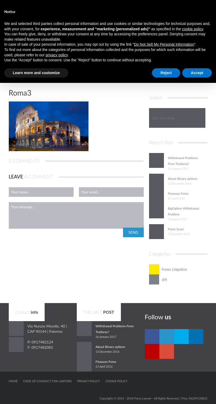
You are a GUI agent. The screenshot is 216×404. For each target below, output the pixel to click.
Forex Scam (176, 229)
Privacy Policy (88, 381)
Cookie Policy (116, 381)
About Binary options (183, 179)
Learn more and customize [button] (36, 73)
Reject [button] (166, 73)
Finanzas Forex (178, 193)
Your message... (76, 215)
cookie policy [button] (192, 29)
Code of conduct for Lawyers (47, 381)
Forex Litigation (168, 269)
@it (158, 279)
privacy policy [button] (57, 55)
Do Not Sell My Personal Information (164, 44)
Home (13, 381)
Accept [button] (197, 73)
